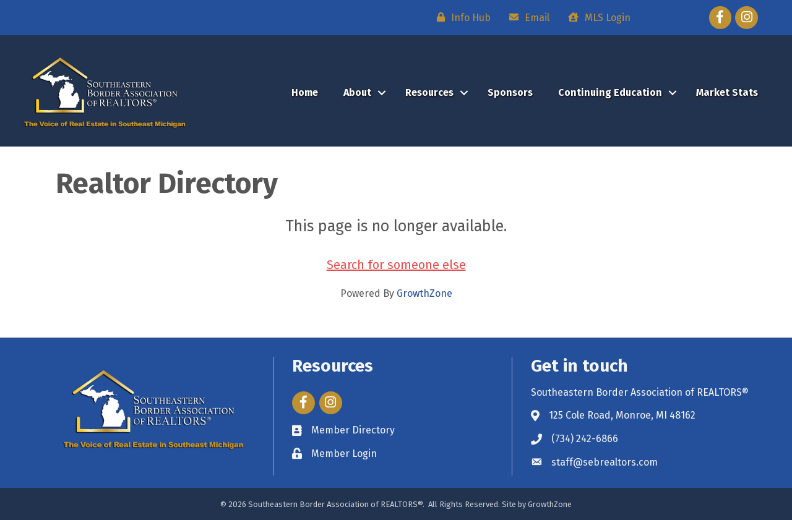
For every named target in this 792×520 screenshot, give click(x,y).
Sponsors (510, 92)
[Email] (526, 17)
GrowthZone (424, 293)
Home (304, 92)
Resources (429, 92)
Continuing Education (610, 92)
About (357, 92)
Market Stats (727, 92)
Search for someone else (396, 264)
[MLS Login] (596, 17)
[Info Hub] (461, 17)
